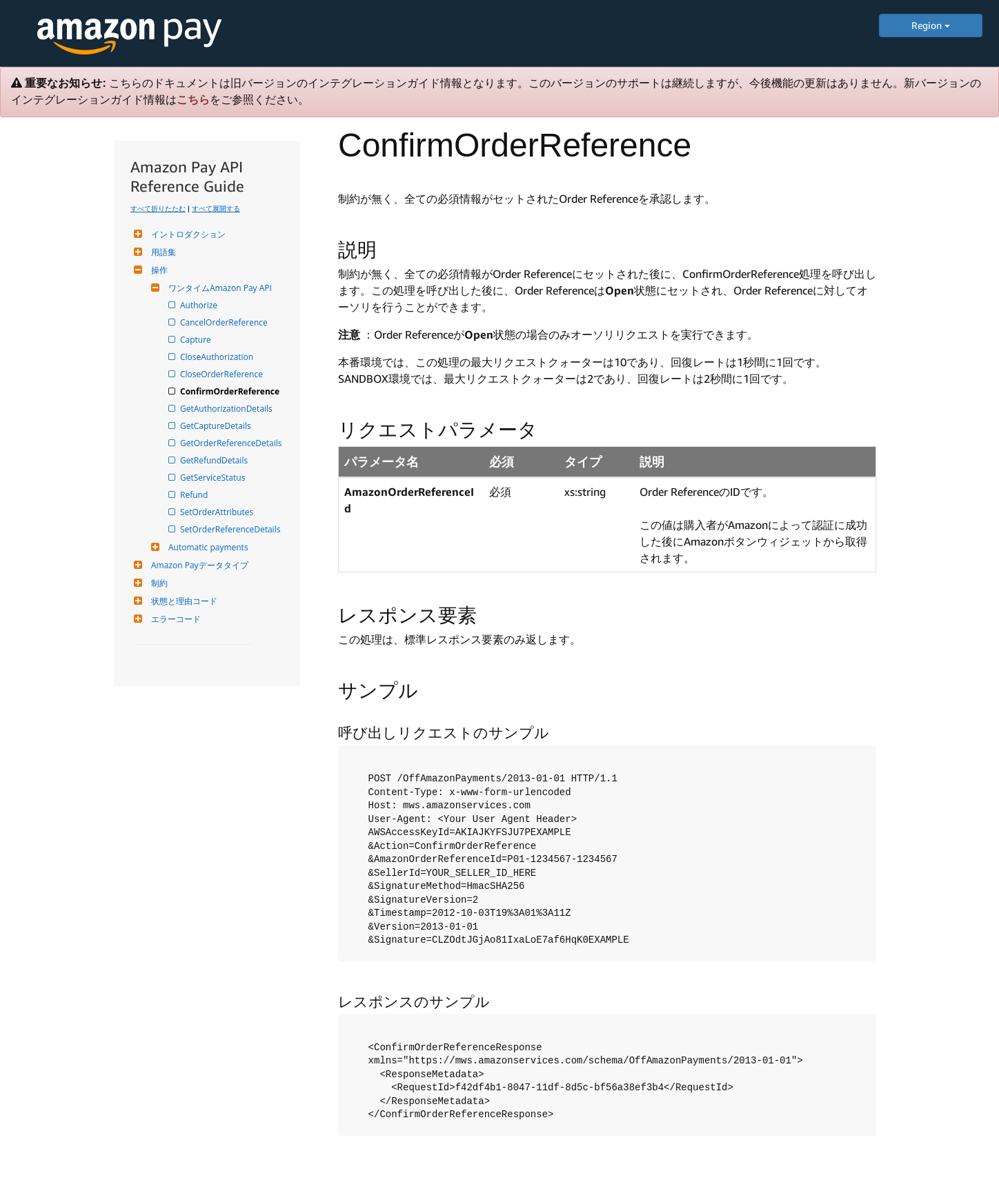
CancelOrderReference (225, 322)
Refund (195, 495)
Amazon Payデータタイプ (198, 565)
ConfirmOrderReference (230, 391)
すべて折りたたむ (158, 208)
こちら (193, 100)
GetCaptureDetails (216, 426)
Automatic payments (206, 547)
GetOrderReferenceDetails (232, 443)
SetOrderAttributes (217, 512)
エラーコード (174, 619)
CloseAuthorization (217, 357)
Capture (196, 340)
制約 (158, 583)
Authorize (199, 305)
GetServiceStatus (213, 477)
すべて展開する (216, 208)
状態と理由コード (182, 601)
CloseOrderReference (222, 374)
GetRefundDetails (215, 460)
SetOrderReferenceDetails (231, 529)
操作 (158, 270)
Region (930, 25)
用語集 (162, 252)
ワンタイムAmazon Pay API (218, 288)
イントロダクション (187, 234)
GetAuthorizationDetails (227, 408)
